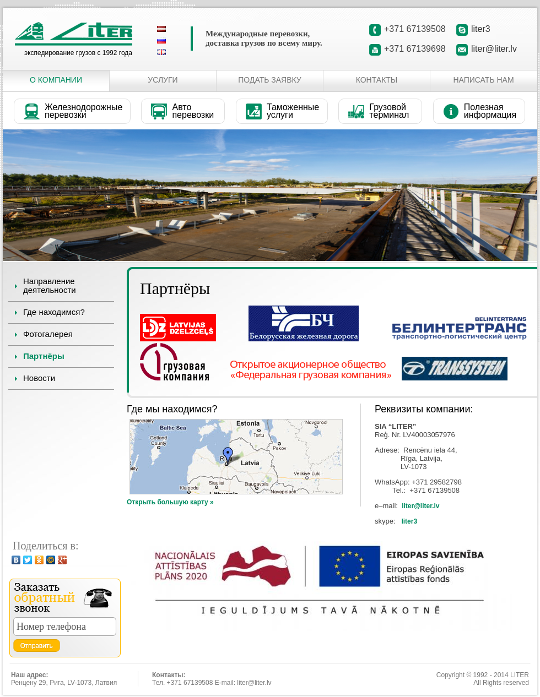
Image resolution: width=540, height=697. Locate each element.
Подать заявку (269, 79)
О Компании (56, 79)
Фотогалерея (48, 334)
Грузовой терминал (389, 110)
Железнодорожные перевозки (83, 110)
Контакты (377, 79)
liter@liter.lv (494, 48)
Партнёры (43, 356)
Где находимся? (54, 312)
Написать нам (483, 79)
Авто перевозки (193, 110)
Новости (39, 378)
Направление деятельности (49, 285)
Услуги (162, 79)
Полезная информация (490, 110)
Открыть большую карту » (170, 502)
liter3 (480, 29)
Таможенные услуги (293, 110)
